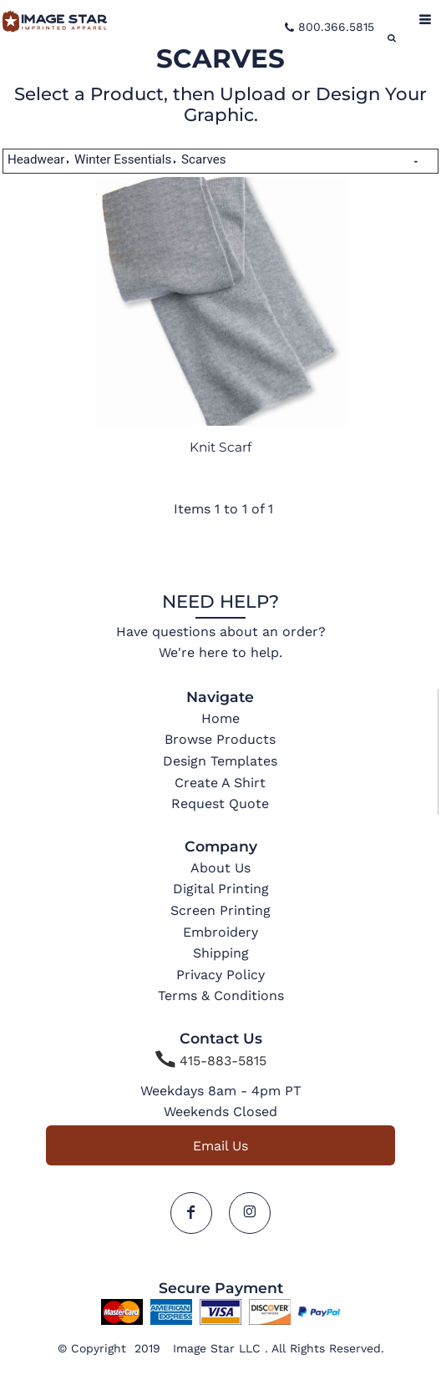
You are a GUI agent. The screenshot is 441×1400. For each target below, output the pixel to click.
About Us (220, 868)
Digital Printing (221, 889)
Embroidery (220, 932)
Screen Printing (220, 910)
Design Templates (220, 761)
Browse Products (220, 739)
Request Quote (220, 803)
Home (220, 718)
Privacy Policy (220, 975)
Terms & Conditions (221, 995)
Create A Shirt (220, 783)
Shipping (221, 953)
